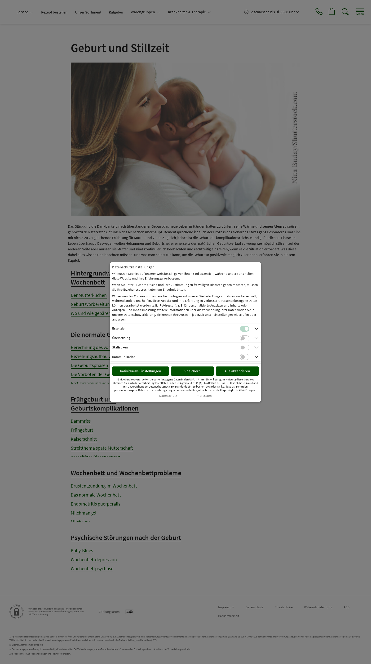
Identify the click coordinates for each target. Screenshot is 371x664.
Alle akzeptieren (237, 371)
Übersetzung (121, 338)
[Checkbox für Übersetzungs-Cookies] (244, 338)
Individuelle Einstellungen (140, 371)
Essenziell (119, 328)
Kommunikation (124, 357)
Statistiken (120, 347)
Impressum (204, 396)
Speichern (192, 371)
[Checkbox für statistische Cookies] (244, 347)
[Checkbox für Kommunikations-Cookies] (244, 357)
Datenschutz (168, 396)
